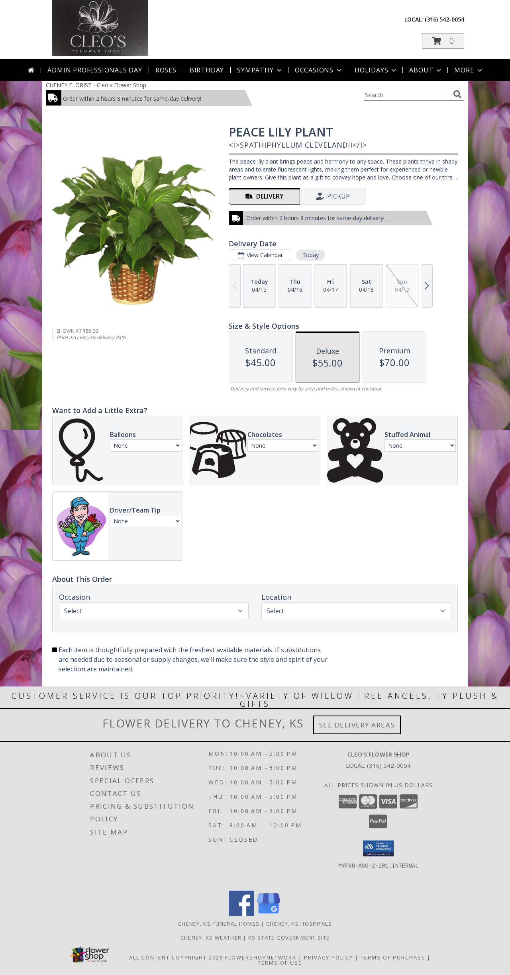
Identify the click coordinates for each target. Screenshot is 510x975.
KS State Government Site (289, 937)
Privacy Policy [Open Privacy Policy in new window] (328, 957)
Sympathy (260, 70)
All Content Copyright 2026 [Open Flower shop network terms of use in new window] (176, 957)
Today (310, 255)
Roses (166, 70)
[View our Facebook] (241, 914)
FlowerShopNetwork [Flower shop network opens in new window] (260, 957)
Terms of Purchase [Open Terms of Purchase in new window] (393, 957)
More (468, 70)
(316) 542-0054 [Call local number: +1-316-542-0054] (444, 19)
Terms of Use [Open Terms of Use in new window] (280, 962)
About (426, 70)
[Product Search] (406, 94)
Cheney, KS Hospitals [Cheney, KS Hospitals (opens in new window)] (299, 923)
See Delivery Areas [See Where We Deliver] (357, 724)
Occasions (319, 70)
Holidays (376, 70)
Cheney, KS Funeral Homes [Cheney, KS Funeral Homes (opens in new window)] (218, 923)
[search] (457, 94)
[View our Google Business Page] (268, 914)
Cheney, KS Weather (210, 937)
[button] (443, 41)
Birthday (207, 70)
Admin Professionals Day (94, 70)
